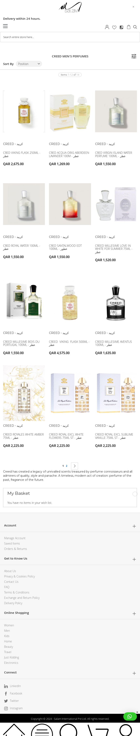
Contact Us (11, 582)
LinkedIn (15, 686)
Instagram (16, 708)
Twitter (14, 701)
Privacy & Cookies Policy (19, 576)
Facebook (16, 693)
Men (7, 631)
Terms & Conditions (16, 592)
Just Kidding (11, 657)
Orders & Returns (15, 549)
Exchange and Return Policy (22, 598)
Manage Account (15, 538)
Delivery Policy (13, 603)
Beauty (8, 647)
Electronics (11, 663)
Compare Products (121, 27)
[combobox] (70, 37)
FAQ (6, 587)
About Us (10, 571)
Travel (7, 652)
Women (9, 625)
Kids (6, 636)
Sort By (8, 64)
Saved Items (12, 543)
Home (8, 641)
